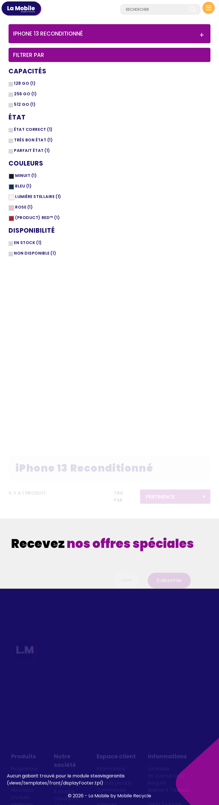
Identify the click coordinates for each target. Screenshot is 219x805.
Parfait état (32, 150)
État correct (33, 129)
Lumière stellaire (38, 196)
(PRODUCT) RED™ (37, 217)
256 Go (25, 94)
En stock (28, 242)
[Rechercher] (160, 9)
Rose (24, 207)
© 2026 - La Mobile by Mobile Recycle (109, 795)
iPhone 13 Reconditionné (48, 34)
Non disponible (35, 253)
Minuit (26, 175)
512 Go (25, 104)
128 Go (25, 83)
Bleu (23, 186)
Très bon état (33, 140)
